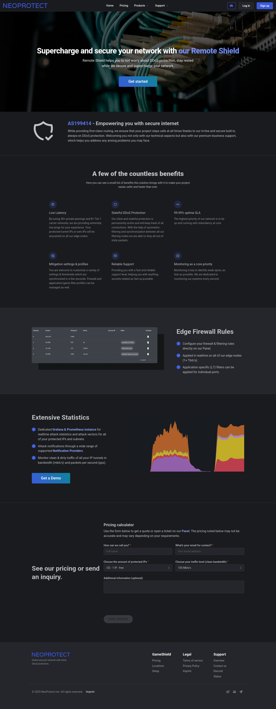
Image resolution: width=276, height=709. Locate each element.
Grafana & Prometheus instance (74, 429)
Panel (185, 531)
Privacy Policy (191, 665)
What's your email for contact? (194, 545)
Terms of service (193, 660)
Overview (219, 660)
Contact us (220, 665)
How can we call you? (117, 545)
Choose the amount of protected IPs (126, 561)
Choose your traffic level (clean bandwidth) (201, 561)
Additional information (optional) (123, 578)
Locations (158, 665)
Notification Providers (68, 451)
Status (217, 676)
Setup (155, 671)
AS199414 (79, 123)
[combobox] (138, 567)
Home (110, 5)
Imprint (187, 671)
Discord (218, 671)
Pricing (124, 5)
